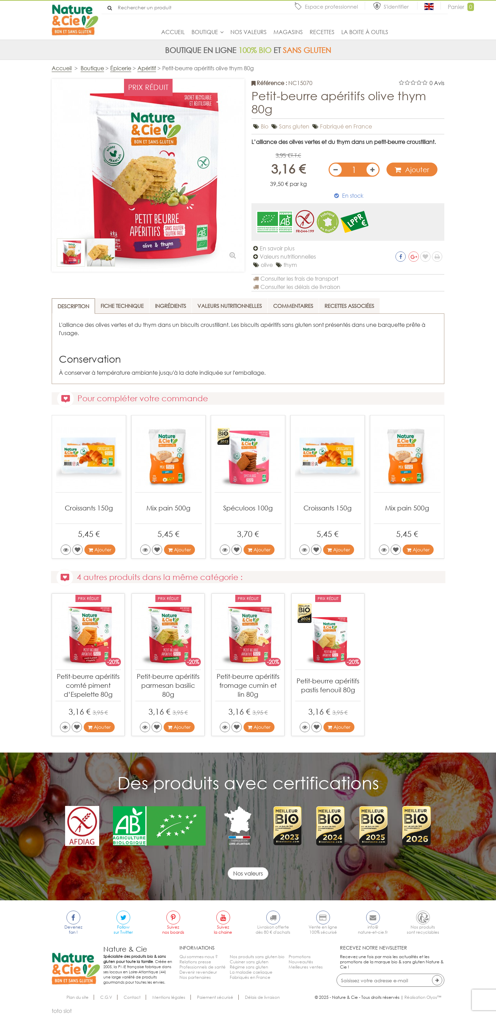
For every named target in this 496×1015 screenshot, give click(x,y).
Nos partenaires (195, 977)
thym (290, 264)
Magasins (288, 32)
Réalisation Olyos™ (422, 997)
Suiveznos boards (173, 929)
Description (73, 306)
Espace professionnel (331, 6)
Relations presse (195, 961)
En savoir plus (277, 248)
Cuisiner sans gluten (249, 961)
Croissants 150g (89, 508)
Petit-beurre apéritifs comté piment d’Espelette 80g (88, 685)
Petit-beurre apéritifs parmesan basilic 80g (168, 685)
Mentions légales (168, 997)
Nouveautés (301, 961)
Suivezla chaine (223, 929)
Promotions (300, 956)
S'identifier (397, 6)
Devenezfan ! (73, 929)
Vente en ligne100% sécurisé (323, 929)
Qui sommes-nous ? (198, 956)
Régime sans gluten (249, 967)
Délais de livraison (262, 997)
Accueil (173, 32)
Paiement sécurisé (215, 997)
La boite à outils (364, 32)
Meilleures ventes (306, 967)
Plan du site (77, 997)
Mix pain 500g (168, 508)
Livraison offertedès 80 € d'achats (273, 929)
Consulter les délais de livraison (300, 286)
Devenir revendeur (198, 972)
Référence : (269, 83)
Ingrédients (170, 306)
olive (267, 264)
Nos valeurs (248, 32)
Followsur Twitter (123, 929)
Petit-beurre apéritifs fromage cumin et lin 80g (248, 685)
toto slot (62, 1010)
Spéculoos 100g (248, 508)
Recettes (322, 32)
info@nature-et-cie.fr (373, 929)
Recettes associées (349, 306)
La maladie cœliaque (251, 972)
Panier (461, 6)
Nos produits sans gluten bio (257, 956)
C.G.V (106, 997)
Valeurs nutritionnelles (288, 256)
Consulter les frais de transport (299, 278)
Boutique (205, 32)
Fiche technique (122, 306)
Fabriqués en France (250, 977)
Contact (132, 997)
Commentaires (293, 306)
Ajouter (412, 169)
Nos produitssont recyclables (423, 929)
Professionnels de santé (202, 967)
